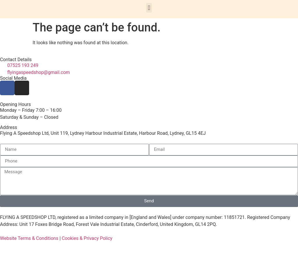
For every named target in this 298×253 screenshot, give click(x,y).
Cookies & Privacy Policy (87, 238)
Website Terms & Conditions (29, 238)
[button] (149, 8)
